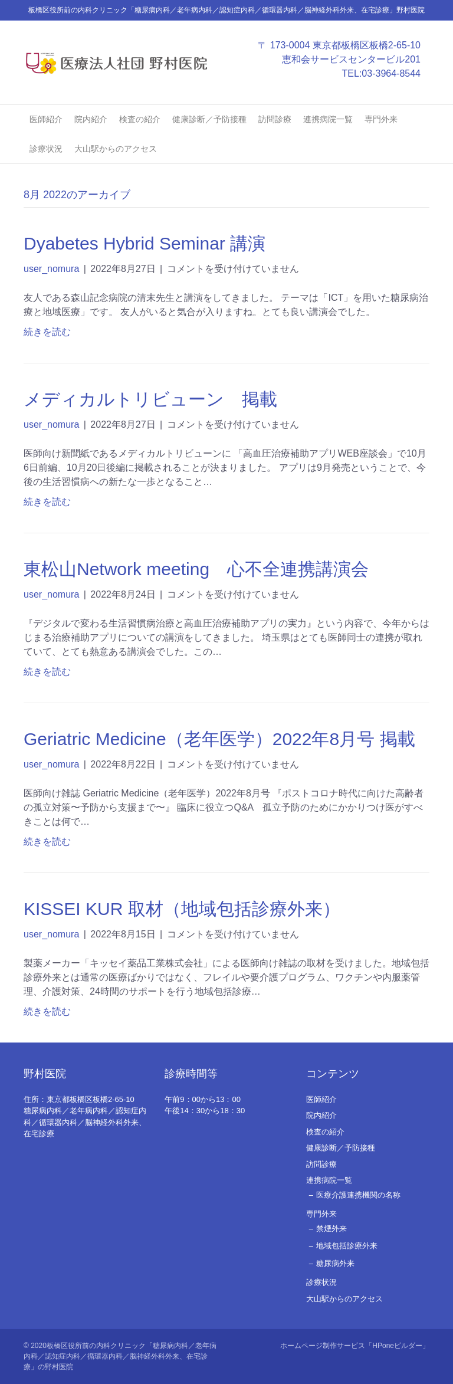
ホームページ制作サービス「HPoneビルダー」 (354, 1346)
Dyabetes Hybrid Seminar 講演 (144, 243)
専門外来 (381, 119)
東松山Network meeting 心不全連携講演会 (196, 569)
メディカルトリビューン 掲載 (150, 399)
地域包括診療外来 (347, 1245)
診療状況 (46, 148)
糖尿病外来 (335, 1263)
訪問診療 (274, 119)
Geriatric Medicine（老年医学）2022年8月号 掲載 (219, 739)
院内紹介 (90, 119)
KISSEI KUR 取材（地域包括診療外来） (182, 909)
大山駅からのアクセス (115, 148)
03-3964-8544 (391, 73)
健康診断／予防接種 (209, 119)
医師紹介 (46, 119)
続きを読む (47, 332)
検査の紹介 (139, 119)
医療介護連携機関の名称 (358, 1194)
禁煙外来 (331, 1228)
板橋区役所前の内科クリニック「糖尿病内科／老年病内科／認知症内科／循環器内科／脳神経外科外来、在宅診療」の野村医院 (120, 1356)
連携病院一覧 (328, 119)
